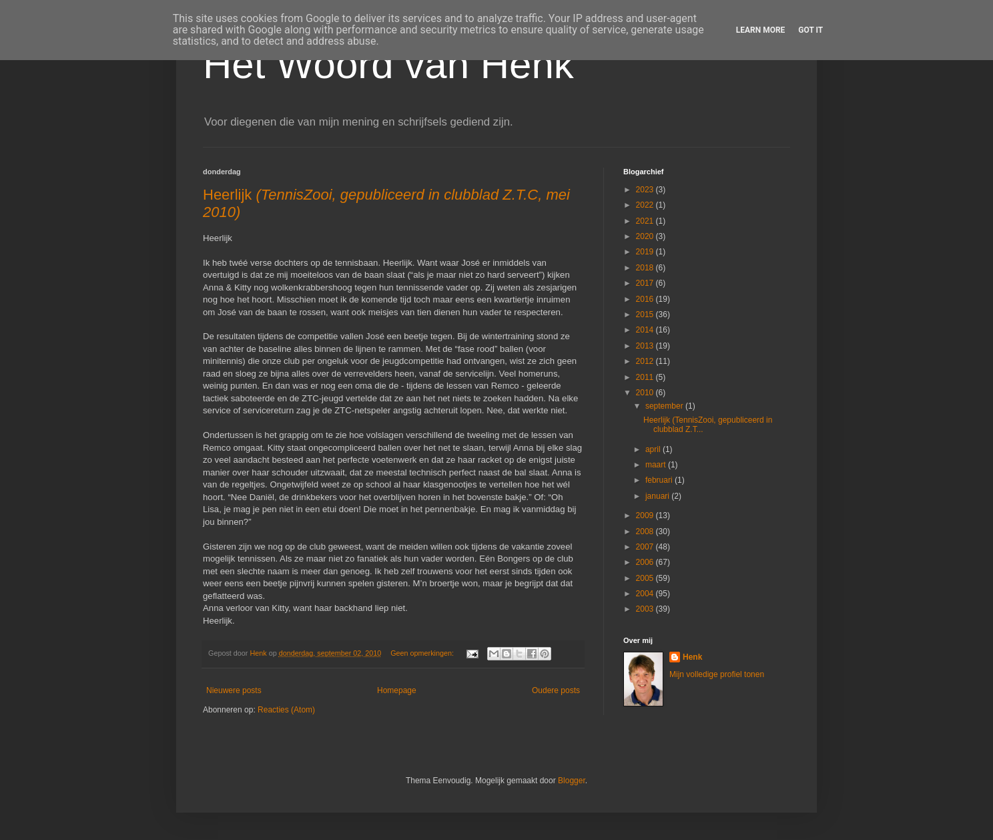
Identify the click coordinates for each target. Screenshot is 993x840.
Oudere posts (556, 690)
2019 (646, 251)
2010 (646, 392)
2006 (646, 562)
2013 (646, 346)
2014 (646, 330)
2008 (646, 531)
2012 (646, 361)
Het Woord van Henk (388, 64)
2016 (646, 299)
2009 (646, 515)
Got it (810, 30)
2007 (646, 547)
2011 (646, 377)
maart (656, 464)
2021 (646, 221)
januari (658, 496)
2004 (646, 593)
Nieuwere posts (234, 690)
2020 (646, 236)
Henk (692, 657)
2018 (646, 267)
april (654, 449)
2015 (646, 314)
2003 (646, 609)
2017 (646, 283)
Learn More (760, 30)
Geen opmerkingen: (423, 653)
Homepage (396, 690)
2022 (646, 205)
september (665, 406)
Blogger (571, 780)
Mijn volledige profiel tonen (716, 674)
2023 (646, 189)
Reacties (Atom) (286, 709)
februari (660, 480)
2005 (646, 578)
